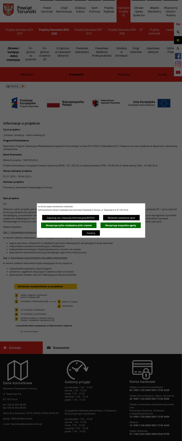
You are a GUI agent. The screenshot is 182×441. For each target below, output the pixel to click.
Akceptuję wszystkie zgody (120, 225)
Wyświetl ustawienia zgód (121, 217)
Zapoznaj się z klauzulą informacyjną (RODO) (70, 217)
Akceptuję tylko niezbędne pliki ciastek (69, 225)
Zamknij (91, 233)
